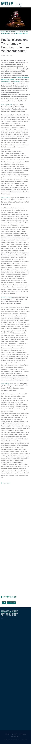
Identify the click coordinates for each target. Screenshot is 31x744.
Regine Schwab (5, 198)
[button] (29, 3)
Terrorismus (16, 82)
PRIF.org (7, 734)
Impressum (22, 734)
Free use (25, 33)
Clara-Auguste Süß (6, 105)
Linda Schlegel (5, 384)
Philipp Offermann (6, 297)
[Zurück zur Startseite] (11, 3)
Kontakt (14, 734)
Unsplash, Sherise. (18, 33)
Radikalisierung (5, 82)
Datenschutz (15, 736)
